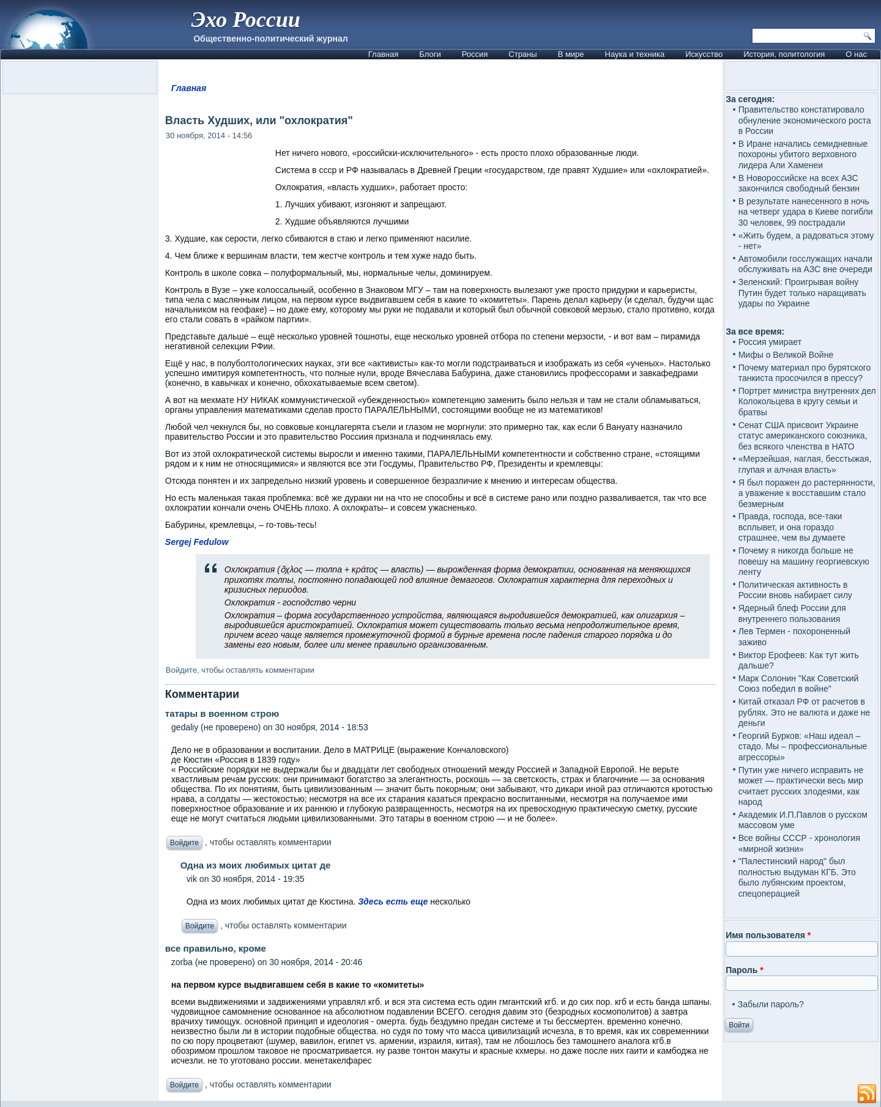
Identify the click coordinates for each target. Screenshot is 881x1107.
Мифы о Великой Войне (786, 355)
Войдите (181, 670)
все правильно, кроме (215, 948)
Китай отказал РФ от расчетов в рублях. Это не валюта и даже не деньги (804, 712)
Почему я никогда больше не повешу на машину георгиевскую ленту (803, 561)
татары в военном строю (222, 713)
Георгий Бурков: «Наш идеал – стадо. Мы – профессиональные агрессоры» (803, 746)
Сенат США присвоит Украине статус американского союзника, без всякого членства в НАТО (803, 435)
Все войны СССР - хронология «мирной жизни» (799, 843)
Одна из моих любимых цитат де (255, 865)
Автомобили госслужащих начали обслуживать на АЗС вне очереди (805, 264)
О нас (856, 54)
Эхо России (245, 19)
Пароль (744, 970)
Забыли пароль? (771, 1004)
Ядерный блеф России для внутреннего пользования (792, 613)
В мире (571, 54)
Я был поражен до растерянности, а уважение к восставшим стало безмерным (806, 493)
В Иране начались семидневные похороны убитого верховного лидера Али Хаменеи (803, 154)
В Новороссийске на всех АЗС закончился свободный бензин (799, 183)
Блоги (430, 54)
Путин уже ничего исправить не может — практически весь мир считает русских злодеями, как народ (801, 786)
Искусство (704, 54)
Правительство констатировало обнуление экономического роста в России (804, 120)
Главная (383, 54)
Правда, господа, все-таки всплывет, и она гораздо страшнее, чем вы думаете (792, 526)
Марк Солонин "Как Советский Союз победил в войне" (798, 683)
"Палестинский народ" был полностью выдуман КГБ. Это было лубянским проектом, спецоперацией (797, 877)
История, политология (784, 54)
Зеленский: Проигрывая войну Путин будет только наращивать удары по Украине (802, 292)
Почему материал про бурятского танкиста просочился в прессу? (804, 373)
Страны (522, 54)
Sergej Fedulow (196, 542)
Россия (475, 54)
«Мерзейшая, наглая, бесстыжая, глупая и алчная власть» (805, 464)
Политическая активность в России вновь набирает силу (795, 590)
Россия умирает (769, 342)
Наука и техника (635, 54)
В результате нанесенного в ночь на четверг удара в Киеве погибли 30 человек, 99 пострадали (805, 212)
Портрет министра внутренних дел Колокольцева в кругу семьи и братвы (807, 401)
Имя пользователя (768, 935)
